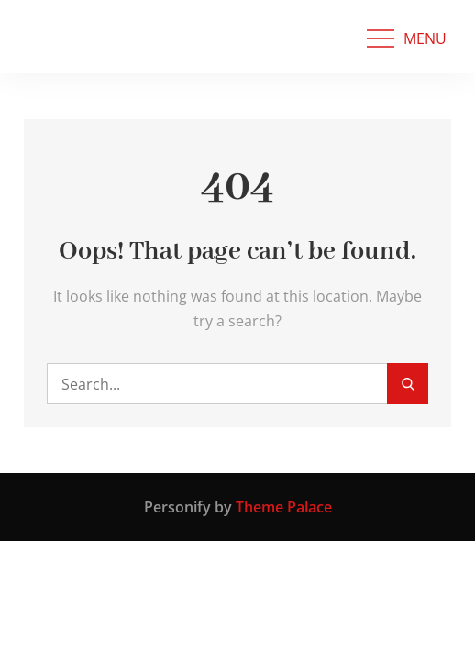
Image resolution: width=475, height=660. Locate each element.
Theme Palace (284, 507)
